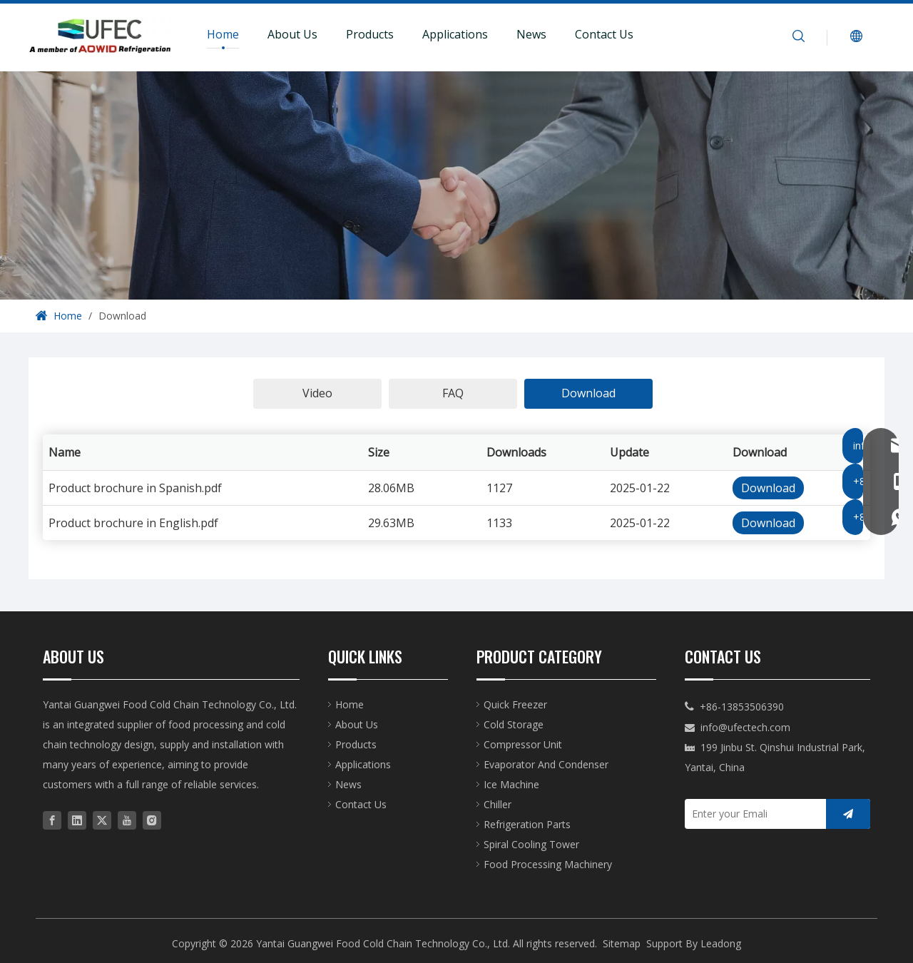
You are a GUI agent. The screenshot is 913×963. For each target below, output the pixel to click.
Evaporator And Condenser (546, 764)
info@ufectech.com (745, 727)
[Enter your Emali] (752, 814)
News (531, 34)
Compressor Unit (523, 744)
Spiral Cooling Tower (531, 844)
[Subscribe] (848, 814)
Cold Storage (514, 724)
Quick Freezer (515, 704)
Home (223, 34)
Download (588, 393)
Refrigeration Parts (527, 824)
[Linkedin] (77, 819)
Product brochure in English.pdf (133, 523)
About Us (292, 34)
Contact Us (604, 34)
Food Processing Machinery (548, 864)
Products (370, 34)
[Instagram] (152, 819)
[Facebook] (52, 819)
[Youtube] (127, 819)
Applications (455, 34)
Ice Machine (511, 784)
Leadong (720, 943)
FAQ (453, 393)
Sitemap (622, 943)
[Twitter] (102, 819)
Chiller (497, 804)
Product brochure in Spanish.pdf (135, 488)
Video (317, 393)
